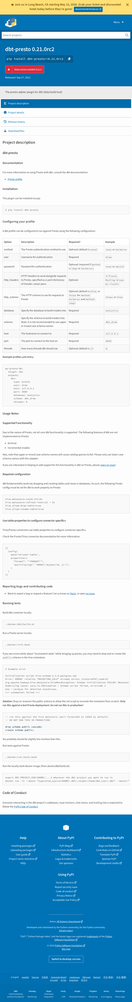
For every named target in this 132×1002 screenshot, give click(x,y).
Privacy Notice (65, 896)
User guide (22, 854)
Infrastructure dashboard (64, 850)
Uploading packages (21, 850)
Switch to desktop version (66, 959)
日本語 (45, 977)
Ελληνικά (86, 977)
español (25, 977)
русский (54, 980)
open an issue (107, 465)
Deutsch (97, 977)
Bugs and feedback (109, 846)
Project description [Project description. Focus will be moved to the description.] (16, 103)
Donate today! (66, 930)
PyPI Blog (64, 846)
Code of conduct (64, 891)
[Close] (127, 5)
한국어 (84, 980)
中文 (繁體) (121, 977)
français (35, 977)
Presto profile (15, 179)
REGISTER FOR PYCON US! (87, 9)
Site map (66, 949)
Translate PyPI (108, 854)
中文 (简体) (108, 977)
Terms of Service (65, 882)
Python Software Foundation (68, 945)
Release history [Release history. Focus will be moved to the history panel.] (14, 122)
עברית (63, 980)
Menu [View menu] (119, 22)
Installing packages (21, 846)
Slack (73, 593)
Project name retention (21, 859)
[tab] (66, 103)
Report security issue (66, 887)
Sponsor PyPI (109, 859)
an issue (90, 593)
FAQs (23, 863)
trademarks (92, 936)
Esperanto (73, 980)
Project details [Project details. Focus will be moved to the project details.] (13, 112)
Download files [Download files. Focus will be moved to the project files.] (13, 131)
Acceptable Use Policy (65, 900)
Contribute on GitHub (107, 850)
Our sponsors (66, 863)
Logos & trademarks (66, 859)
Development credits (107, 863)
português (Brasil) (59, 977)
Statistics (66, 854)
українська (74, 977)
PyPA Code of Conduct (26, 807)
